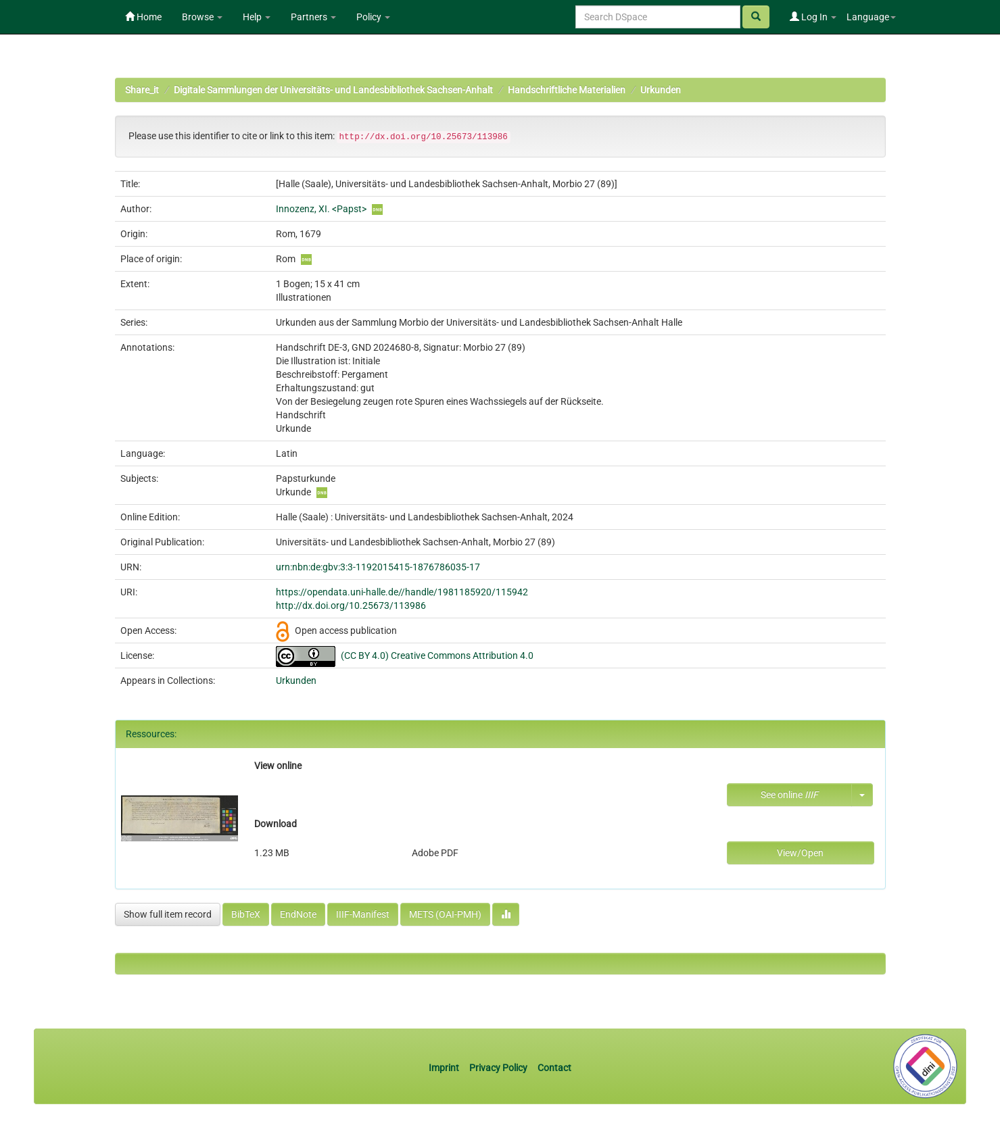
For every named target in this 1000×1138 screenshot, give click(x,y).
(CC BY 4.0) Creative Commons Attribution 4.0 (437, 655)
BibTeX (245, 914)
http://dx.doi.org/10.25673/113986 (351, 605)
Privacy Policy (498, 1067)
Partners (313, 16)
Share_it (142, 89)
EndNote (298, 914)
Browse (202, 16)
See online (789, 794)
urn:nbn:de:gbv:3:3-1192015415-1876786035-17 (378, 567)
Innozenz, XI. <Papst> (321, 208)
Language (871, 16)
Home (143, 16)
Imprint (445, 1067)
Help (256, 16)
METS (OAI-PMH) (445, 914)
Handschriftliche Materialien (566, 89)
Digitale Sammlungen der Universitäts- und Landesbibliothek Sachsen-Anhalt (333, 89)
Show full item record (168, 914)
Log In (813, 16)
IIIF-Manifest (362, 914)
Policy (373, 16)
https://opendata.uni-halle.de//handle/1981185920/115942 (402, 592)
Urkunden (660, 89)
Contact (554, 1067)
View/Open (800, 852)
